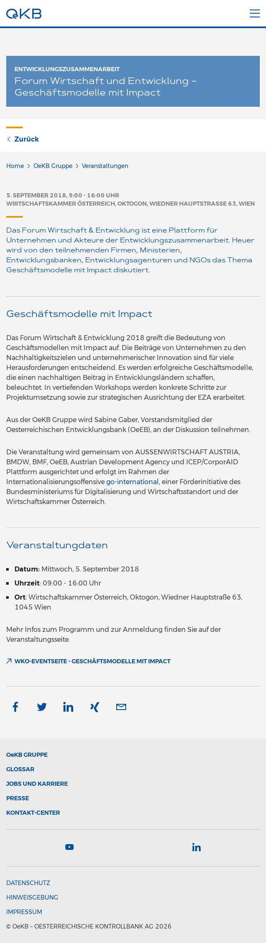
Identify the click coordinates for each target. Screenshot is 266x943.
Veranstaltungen (105, 166)
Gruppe (27, 754)
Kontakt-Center (33, 812)
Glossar (20, 769)
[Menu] (255, 12)
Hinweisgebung (32, 897)
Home (15, 166)
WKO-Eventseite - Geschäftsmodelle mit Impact (92, 661)
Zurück (22, 139)
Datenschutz (28, 883)
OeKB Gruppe (53, 166)
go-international (132, 482)
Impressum (24, 912)
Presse (17, 798)
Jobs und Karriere (37, 783)
